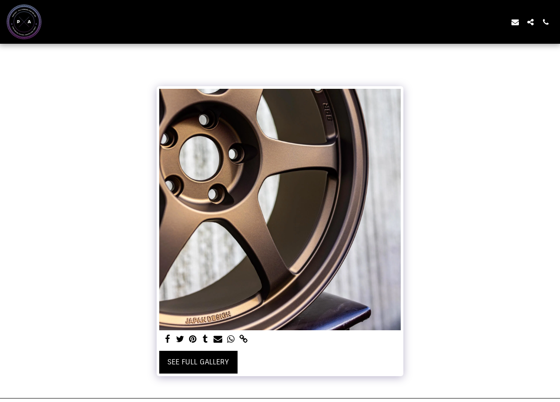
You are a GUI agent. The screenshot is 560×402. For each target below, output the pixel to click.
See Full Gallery (198, 362)
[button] (515, 22)
